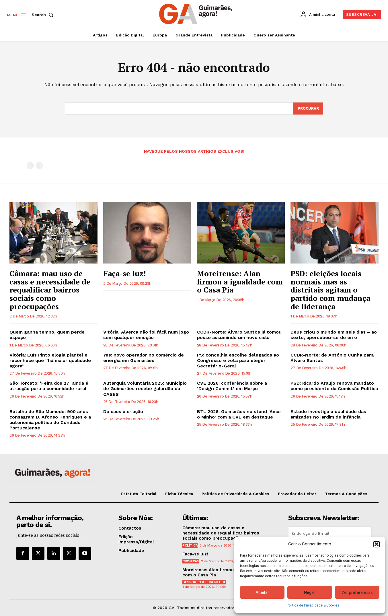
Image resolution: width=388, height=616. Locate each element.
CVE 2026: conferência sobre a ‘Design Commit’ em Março (232, 385)
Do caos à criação (123, 411)
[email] (330, 533)
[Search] (308, 108)
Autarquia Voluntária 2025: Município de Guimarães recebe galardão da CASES (145, 388)
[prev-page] (30, 165)
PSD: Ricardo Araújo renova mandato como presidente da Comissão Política (334, 385)
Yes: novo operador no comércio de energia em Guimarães (143, 357)
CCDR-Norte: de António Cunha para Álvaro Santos (332, 357)
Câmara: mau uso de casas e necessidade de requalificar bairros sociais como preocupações (49, 289)
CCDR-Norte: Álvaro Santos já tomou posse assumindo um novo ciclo (239, 334)
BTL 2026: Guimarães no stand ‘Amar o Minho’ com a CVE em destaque (239, 414)
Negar (309, 592)
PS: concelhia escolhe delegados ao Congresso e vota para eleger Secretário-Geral (238, 360)
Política (190, 545)
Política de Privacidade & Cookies (312, 605)
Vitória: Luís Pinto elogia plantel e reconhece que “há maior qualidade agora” (50, 360)
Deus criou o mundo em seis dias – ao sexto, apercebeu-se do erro (333, 334)
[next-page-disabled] (39, 165)
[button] (376, 544)
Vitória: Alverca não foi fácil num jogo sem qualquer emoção (146, 334)
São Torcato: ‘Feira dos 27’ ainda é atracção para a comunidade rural (48, 385)
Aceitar (262, 592)
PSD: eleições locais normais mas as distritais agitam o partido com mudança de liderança (330, 289)
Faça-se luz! (124, 273)
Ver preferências (357, 592)
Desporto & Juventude (204, 582)
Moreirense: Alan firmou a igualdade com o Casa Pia (240, 281)
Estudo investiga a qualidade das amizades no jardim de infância (328, 414)
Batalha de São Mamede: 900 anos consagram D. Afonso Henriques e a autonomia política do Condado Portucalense (50, 420)
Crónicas (190, 561)
